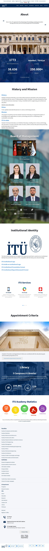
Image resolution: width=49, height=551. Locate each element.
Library (41, 5)
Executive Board (11, 209)
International (31, 5)
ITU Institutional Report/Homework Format (15, 270)
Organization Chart (25, 217)
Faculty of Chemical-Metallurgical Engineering (11, 446)
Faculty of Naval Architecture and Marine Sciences (12, 440)
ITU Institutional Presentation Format (13, 267)
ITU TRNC (36, 1)
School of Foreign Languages (8, 481)
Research (26, 5)
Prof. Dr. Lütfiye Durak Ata (32, 182)
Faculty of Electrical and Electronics (9, 435)
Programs (4, 486)
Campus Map (24, 532)
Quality (13, 1)
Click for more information (8, 105)
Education (21, 5)
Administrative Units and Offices (26, 213)
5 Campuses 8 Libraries (24, 373)
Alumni (32, 1)
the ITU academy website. (25, 421)
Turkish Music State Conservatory (9, 479)
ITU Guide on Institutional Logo (11, 264)
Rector (24, 157)
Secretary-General (32, 202)
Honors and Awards (7, 1)
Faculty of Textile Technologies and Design (11, 455)
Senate (25, 209)
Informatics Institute (6, 466)
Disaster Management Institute (8, 462)
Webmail (3, 510)
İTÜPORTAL (46, 5)
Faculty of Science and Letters (8, 437)
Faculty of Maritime (6, 433)
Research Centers (5, 489)
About (18, 5)
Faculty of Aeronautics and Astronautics (10, 457)
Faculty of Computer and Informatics (9, 431)
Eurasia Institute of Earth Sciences (9, 464)
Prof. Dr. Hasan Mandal (25, 159)
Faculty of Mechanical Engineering (9, 451)
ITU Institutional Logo (8, 261)
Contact (21, 2)
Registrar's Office (18, 1)
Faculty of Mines (5, 448)
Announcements (42, 1)
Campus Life (37, 5)
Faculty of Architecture (6, 453)
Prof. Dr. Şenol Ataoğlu (16, 204)
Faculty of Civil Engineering (7, 442)
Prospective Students (26, 1)
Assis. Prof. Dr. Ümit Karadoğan (32, 204)
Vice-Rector (16, 180)
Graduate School (5, 471)
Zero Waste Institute (6, 475)
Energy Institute (5, 469)
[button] (28, 2)
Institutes (4, 460)
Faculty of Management (6, 444)
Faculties (4, 428)
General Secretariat (40, 209)
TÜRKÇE (25, 2)
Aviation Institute (5, 473)
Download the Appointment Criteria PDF (12, 358)
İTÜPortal (4, 507)
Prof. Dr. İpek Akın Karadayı (16, 182)
